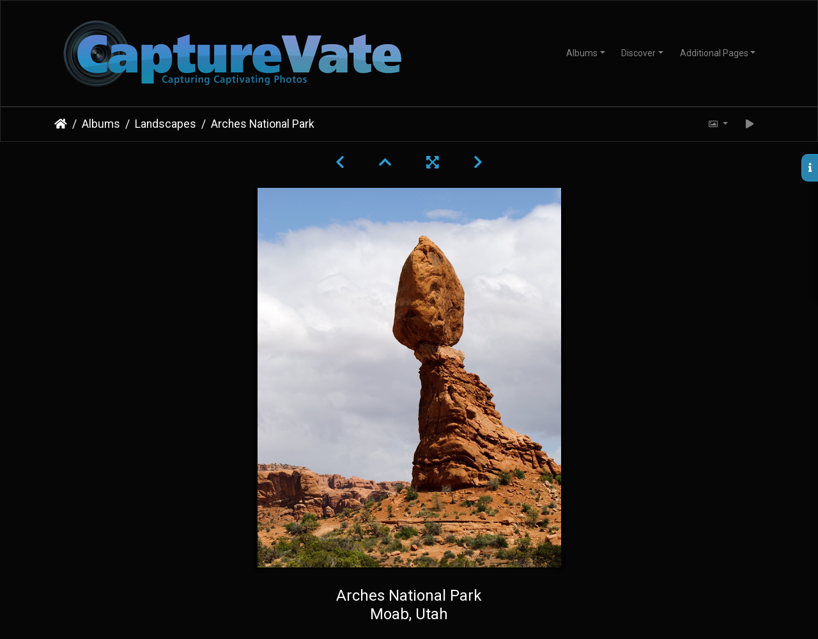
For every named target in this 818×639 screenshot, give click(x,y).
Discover (638, 53)
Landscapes (165, 124)
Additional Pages (714, 53)
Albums (582, 53)
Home (60, 124)
